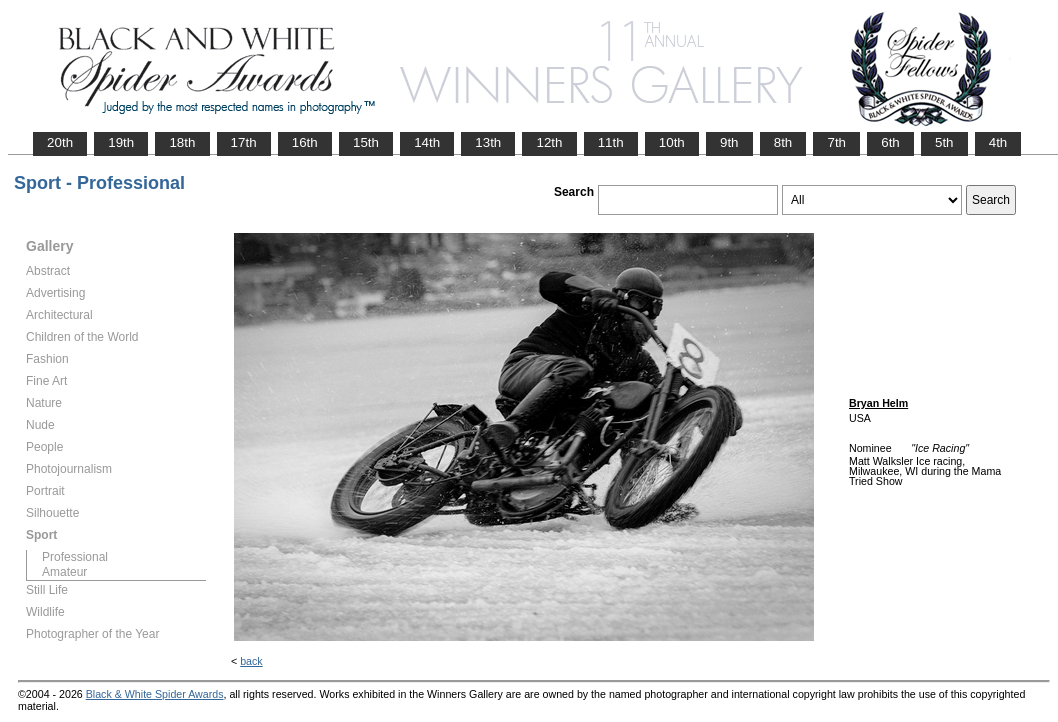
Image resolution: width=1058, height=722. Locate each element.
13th (488, 142)
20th (60, 142)
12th (549, 142)
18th (182, 142)
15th (366, 142)
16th (305, 142)
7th (836, 142)
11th (611, 142)
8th (783, 142)
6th (890, 142)
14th (427, 142)
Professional (75, 557)
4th (998, 142)
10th (672, 142)
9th (729, 142)
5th (944, 142)
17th (244, 142)
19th (121, 142)
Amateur (64, 572)
